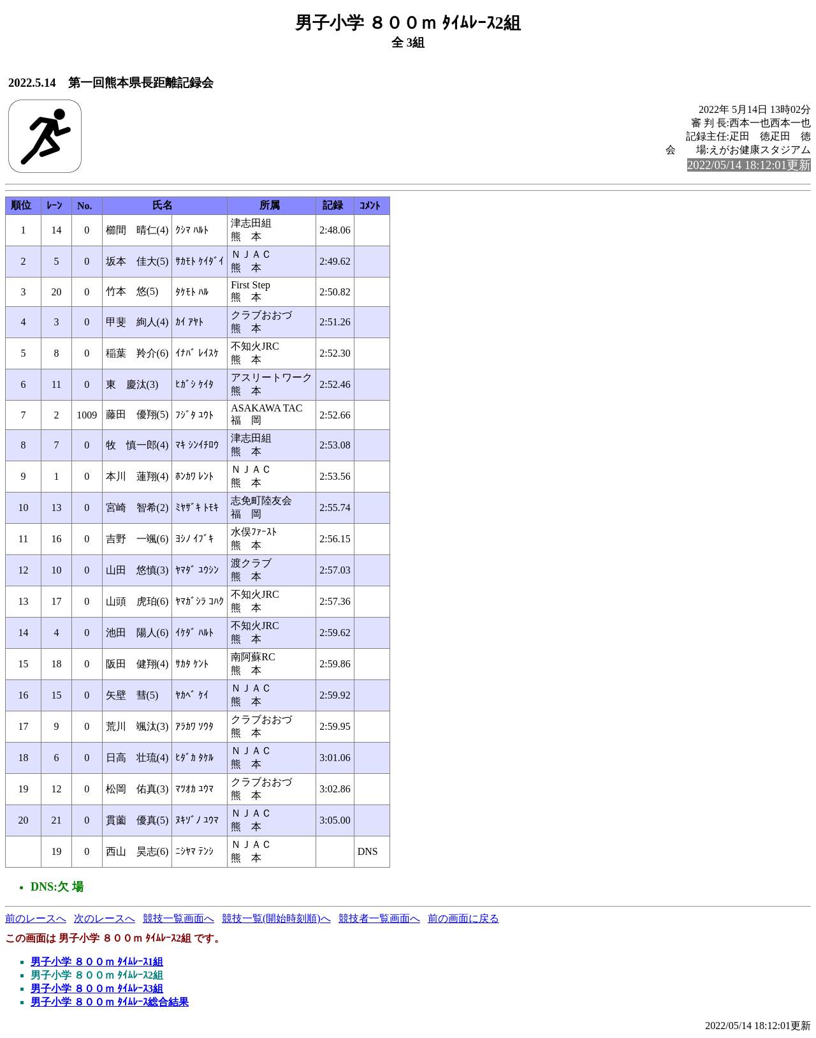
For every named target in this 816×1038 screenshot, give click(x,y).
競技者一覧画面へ (379, 918)
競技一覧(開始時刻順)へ (276, 918)
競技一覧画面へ (178, 918)
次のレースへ (104, 918)
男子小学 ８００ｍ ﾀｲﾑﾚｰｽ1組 (97, 961)
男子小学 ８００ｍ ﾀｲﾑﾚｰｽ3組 (97, 988)
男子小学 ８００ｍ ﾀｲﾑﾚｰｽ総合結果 (110, 1002)
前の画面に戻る (463, 918)
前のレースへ (35, 918)
